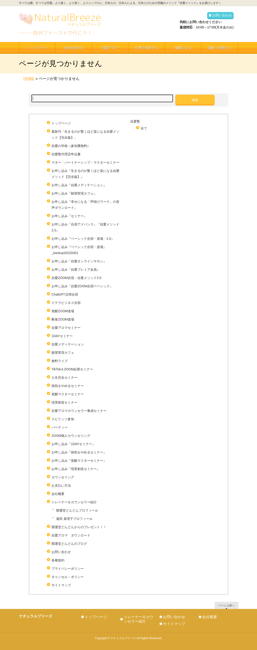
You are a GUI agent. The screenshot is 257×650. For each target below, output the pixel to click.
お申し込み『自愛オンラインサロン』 (78, 261)
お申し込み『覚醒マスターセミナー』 (78, 460)
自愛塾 (135, 121)
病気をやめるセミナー (67, 386)
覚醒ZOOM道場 (62, 311)
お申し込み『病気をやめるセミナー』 (78, 452)
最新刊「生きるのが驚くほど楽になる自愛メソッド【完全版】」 (85, 134)
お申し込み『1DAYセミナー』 (73, 444)
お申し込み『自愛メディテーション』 (78, 185)
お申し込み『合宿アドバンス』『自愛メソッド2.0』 (85, 227)
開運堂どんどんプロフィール (77, 510)
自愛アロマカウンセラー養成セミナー (78, 411)
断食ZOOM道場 (62, 319)
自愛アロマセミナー (66, 327)
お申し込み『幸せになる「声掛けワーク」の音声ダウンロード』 (85, 205)
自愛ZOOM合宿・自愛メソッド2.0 (76, 278)
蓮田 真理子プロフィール (74, 519)
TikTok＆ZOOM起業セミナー (72, 369)
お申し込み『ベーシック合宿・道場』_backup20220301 (78, 250)
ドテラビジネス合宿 (66, 303)
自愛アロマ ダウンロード (70, 535)
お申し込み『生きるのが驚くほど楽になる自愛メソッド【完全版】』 (85, 174)
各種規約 (57, 560)
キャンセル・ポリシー (67, 577)
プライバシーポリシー (67, 568)
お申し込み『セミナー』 (69, 216)
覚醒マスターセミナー (67, 394)
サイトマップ (61, 585)
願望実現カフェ (62, 352)
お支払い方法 (61, 485)
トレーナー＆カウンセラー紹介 (74, 502)
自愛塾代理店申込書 (66, 154)
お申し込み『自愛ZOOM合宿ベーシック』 (82, 286)
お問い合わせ (222, 15)
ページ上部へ (226, 605)
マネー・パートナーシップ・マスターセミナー (85, 162)
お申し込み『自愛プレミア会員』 (75, 269)
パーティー (59, 427)
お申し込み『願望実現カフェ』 (74, 193)
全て (144, 128)
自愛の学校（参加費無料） (70, 146)
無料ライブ (59, 361)
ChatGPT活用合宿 (66, 294)
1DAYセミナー (62, 336)
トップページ (61, 123)
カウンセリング (62, 477)
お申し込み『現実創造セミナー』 (75, 469)
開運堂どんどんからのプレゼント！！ (78, 527)
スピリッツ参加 (62, 419)
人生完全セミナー (64, 377)
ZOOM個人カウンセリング (70, 435)
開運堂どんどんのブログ (69, 543)
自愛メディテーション (67, 344)
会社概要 (57, 494)
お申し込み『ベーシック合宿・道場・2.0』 (82, 238)
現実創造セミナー (64, 402)
